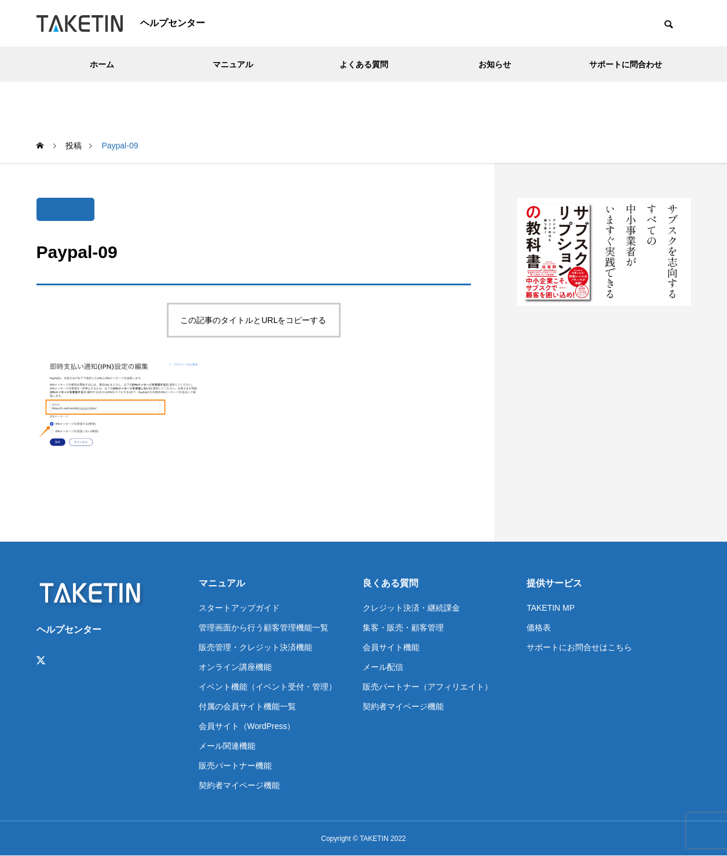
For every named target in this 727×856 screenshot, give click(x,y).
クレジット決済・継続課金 (411, 607)
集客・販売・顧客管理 (403, 627)
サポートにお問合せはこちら (579, 647)
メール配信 (383, 667)
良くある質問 (390, 583)
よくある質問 (363, 64)
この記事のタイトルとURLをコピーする (253, 320)
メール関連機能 (227, 745)
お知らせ (494, 64)
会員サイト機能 (391, 647)
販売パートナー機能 (235, 765)
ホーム (102, 64)
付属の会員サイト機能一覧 (247, 706)
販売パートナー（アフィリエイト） (427, 686)
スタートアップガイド (239, 607)
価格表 (539, 627)
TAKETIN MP (551, 607)
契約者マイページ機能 (239, 785)
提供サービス (554, 583)
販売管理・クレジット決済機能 (255, 647)
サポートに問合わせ (625, 64)
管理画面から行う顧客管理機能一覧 (263, 627)
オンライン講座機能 (235, 667)
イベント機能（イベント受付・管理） (268, 686)
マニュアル (233, 64)
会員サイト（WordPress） (247, 726)
